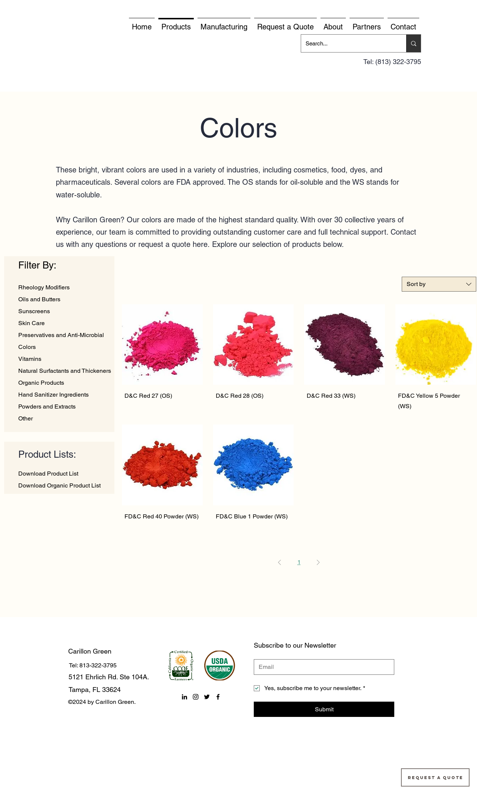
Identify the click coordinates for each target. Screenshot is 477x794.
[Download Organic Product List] (61, 486)
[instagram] (195, 697)
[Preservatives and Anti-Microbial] (67, 335)
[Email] (321, 667)
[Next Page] (318, 562)
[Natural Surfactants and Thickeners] (67, 371)
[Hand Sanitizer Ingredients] (67, 395)
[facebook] (218, 697)
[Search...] (348, 43)
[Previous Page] (279, 562)
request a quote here (173, 244)
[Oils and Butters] (67, 299)
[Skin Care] (67, 323)
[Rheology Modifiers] (67, 287)
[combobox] (439, 284)
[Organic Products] (67, 383)
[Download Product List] (61, 474)
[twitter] (207, 697)
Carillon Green (89, 651)
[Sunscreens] (67, 311)
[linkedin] (184, 697)
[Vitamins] (67, 359)
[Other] (65, 419)
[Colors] (67, 347)
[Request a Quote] (435, 777)
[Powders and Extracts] (66, 407)
